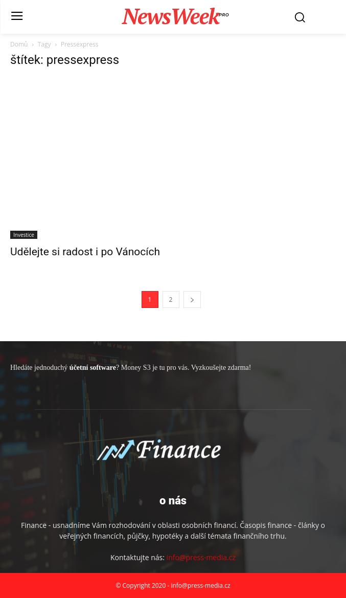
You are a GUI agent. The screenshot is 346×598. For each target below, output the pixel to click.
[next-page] (192, 299)
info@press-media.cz (201, 557)
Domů (19, 44)
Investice (23, 234)
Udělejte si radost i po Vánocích (85, 252)
